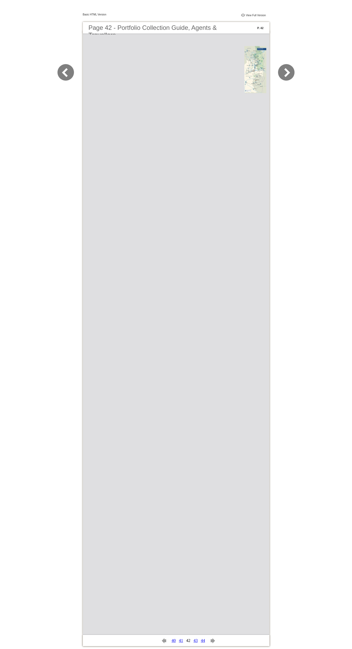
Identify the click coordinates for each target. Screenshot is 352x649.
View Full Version (256, 15)
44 (203, 640)
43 (196, 640)
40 (174, 640)
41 (181, 640)
